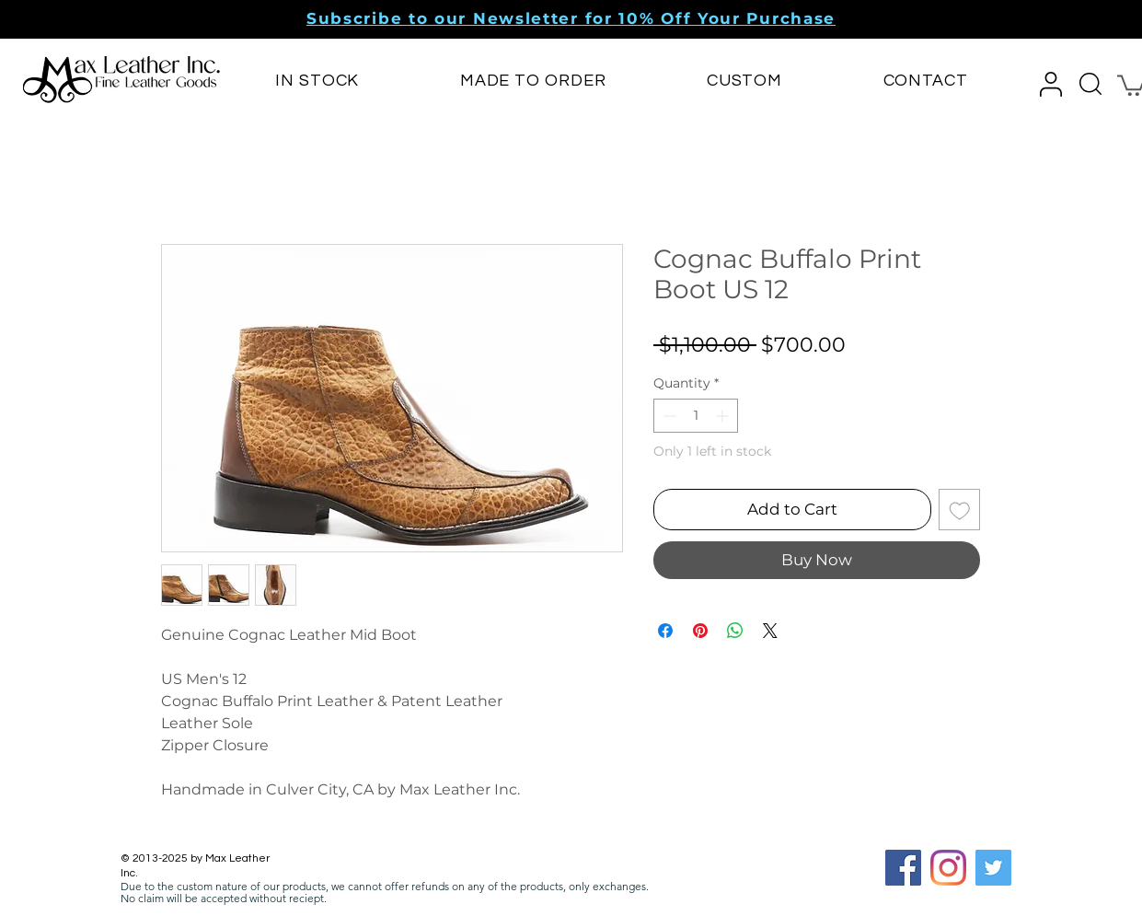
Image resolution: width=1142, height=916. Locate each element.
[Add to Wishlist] (960, 510)
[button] (571, 18)
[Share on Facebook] (665, 631)
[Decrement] (667, 416)
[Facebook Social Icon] (903, 868)
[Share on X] (770, 631)
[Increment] (723, 416)
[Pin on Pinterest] (700, 631)
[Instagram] (948, 868)
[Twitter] (993, 868)
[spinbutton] (695, 416)
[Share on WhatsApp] (735, 631)
